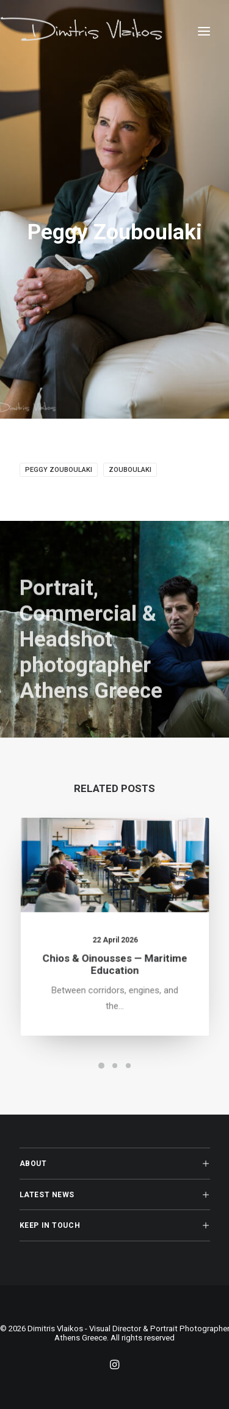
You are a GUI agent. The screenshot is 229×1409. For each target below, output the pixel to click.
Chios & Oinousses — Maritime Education (114, 961)
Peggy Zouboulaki (58, 470)
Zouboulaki (130, 470)
